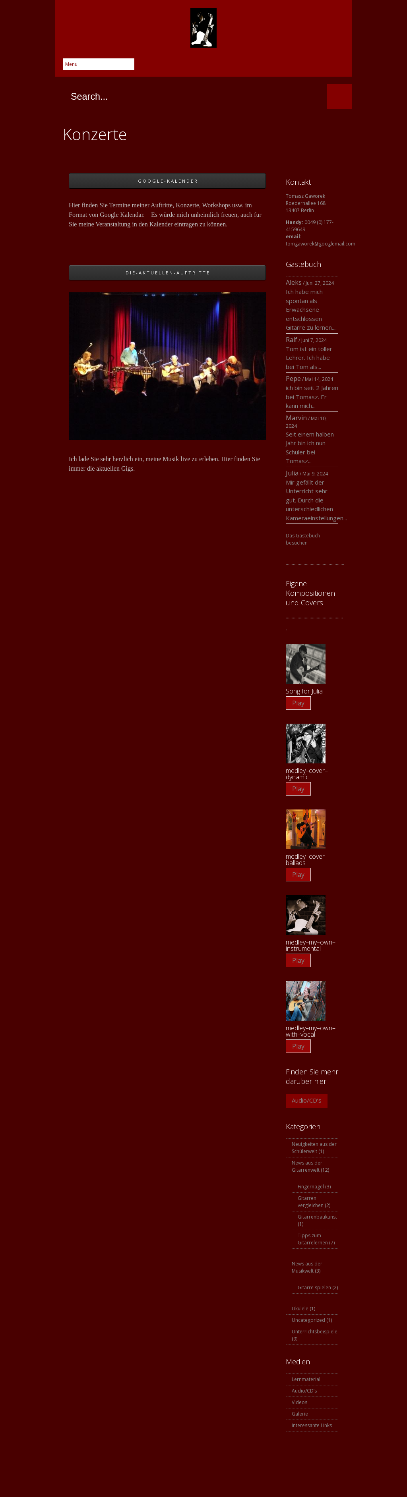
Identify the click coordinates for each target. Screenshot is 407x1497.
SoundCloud (338, 66)
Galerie (300, 1413)
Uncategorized (308, 1320)
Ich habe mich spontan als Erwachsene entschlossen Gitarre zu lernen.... (311, 309)
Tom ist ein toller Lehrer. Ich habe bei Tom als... (309, 358)
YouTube (322, 66)
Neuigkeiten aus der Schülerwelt (314, 1148)
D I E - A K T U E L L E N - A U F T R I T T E (167, 273)
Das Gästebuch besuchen (303, 539)
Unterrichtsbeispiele (314, 1331)
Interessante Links (312, 1425)
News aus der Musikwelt (307, 1267)
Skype (291, 66)
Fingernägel (311, 1186)
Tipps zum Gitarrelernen (313, 1239)
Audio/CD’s (307, 1100)
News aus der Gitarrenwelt (307, 1166)
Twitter (259, 66)
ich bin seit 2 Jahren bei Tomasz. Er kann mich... (312, 397)
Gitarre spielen (314, 1287)
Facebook (243, 66)
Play (298, 703)
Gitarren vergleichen (311, 1202)
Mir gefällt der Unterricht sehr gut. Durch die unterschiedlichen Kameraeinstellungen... (316, 500)
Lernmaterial (306, 1379)
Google (275, 66)
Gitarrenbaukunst (317, 1216)
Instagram (306, 66)
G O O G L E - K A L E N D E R (167, 181)
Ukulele (300, 1308)
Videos (299, 1402)
